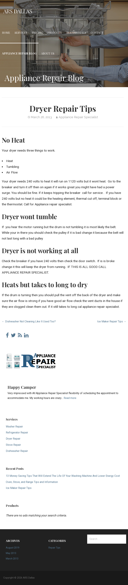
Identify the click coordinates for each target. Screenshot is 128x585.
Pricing (37, 32)
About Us (47, 53)
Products (55, 32)
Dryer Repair (13, 438)
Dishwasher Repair (17, 451)
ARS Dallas (17, 11)
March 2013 (12, 558)
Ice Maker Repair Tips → (111, 321)
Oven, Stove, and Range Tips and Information (32, 482)
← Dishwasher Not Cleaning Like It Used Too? (29, 321)
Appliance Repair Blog (19, 53)
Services (21, 32)
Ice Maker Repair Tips (19, 488)
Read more (70, 398)
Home (6, 32)
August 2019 (12, 547)
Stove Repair (13, 444)
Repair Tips (54, 547)
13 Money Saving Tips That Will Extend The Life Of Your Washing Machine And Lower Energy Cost (63, 475)
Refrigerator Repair (17, 432)
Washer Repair (14, 426)
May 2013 (11, 553)
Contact (97, 32)
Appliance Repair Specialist (78, 117)
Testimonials (76, 32)
